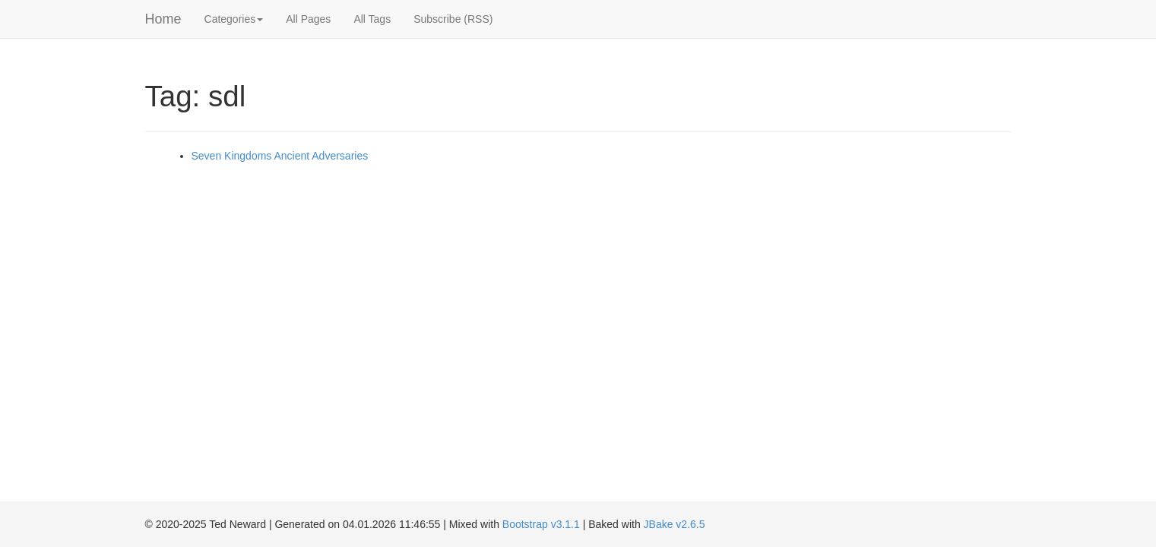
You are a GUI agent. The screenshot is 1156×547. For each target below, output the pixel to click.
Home (163, 19)
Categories (234, 19)
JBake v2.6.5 (674, 524)
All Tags (372, 19)
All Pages (308, 19)
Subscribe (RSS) (452, 19)
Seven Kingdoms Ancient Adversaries (280, 156)
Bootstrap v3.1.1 (541, 524)
